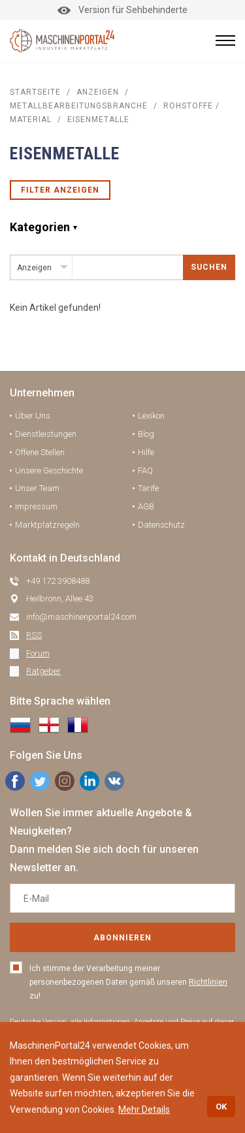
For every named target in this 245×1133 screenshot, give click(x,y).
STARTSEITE (35, 92)
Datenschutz (161, 525)
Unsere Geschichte (49, 470)
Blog (146, 434)
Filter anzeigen (60, 190)
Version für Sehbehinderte (122, 10)
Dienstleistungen (45, 434)
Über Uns (32, 416)
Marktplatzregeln (47, 525)
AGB (146, 506)
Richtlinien (208, 982)
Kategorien (40, 227)
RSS (34, 635)
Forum (38, 653)
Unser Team (37, 488)
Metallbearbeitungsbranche (79, 105)
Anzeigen (97, 92)
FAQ (145, 470)
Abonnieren (122, 937)
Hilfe (146, 452)
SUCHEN (209, 267)
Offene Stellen (40, 452)
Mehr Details (144, 1109)
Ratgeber (43, 671)
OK (221, 1106)
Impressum (36, 506)
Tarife (148, 488)
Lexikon (151, 416)
